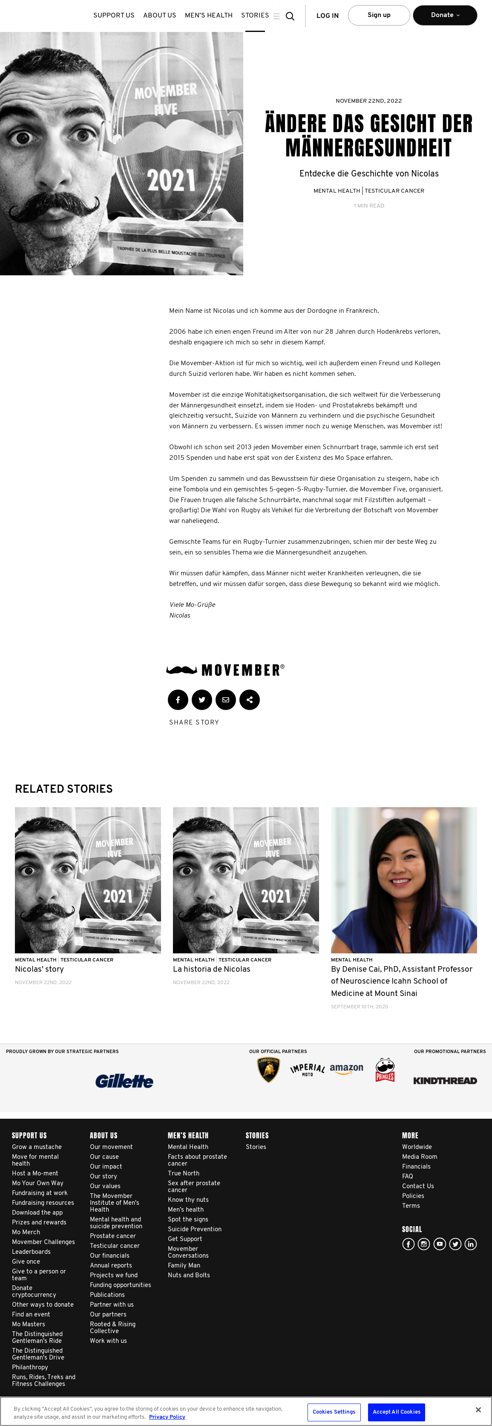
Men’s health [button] (215, 15)
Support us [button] (120, 15)
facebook (408, 1244)
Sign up (379, 15)
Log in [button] (327, 16)
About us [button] (166, 15)
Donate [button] (445, 19)
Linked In (470, 1244)
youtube (439, 1244)
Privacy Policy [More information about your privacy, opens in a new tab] (167, 1417)
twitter (455, 1244)
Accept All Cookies (396, 1412)
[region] (246, 1411)
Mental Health (337, 191)
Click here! (423, 1244)
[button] (292, 16)
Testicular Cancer (394, 191)
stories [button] (261, 15)
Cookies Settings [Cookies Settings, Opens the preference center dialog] (334, 1412)
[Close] (478, 1409)
